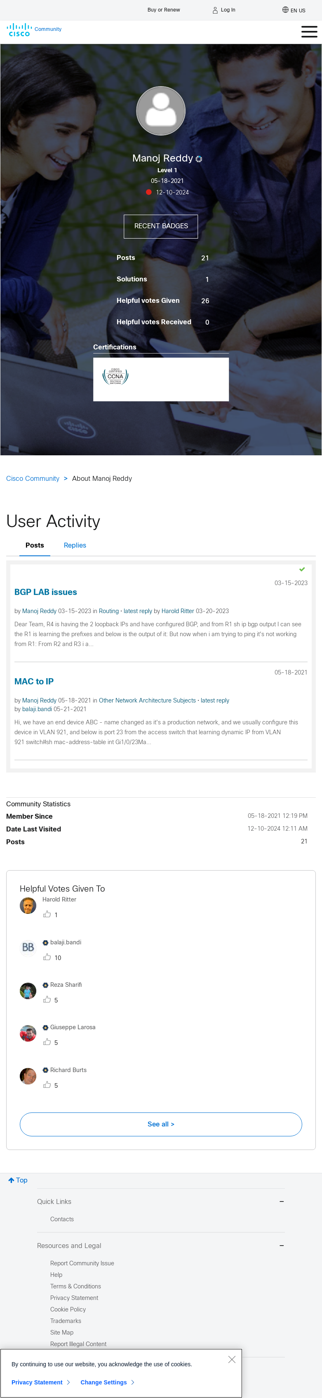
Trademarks (65, 1321)
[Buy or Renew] (164, 8)
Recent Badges (161, 226)
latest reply (139, 611)
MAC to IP (34, 682)
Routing (109, 611)
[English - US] (294, 10)
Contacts (62, 1219)
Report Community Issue (82, 1264)
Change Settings (103, 1382)
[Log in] (223, 10)
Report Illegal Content (78, 1344)
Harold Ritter (179, 611)
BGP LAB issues (45, 593)
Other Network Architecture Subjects (148, 701)
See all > (161, 1124)
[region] (121, 1373)
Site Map (61, 1333)
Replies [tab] (75, 546)
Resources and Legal (161, 1246)
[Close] (232, 1359)
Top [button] (22, 1181)
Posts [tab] (35, 546)
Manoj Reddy (40, 611)
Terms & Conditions (75, 1287)
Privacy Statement (37, 1382)
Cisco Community (32, 479)
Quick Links (161, 1202)
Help (56, 1275)
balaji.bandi (38, 709)
